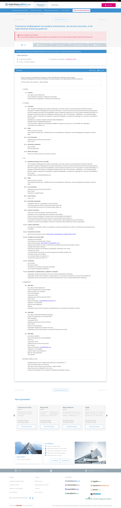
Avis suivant (102, 19)
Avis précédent (19, 19)
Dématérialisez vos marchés (42, 484)
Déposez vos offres (36, 10)
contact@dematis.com (45, 347)
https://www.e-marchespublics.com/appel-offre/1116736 (61, 234)
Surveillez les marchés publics (20, 10)
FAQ (53, 505)
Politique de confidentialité (86, 505)
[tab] (24, 44)
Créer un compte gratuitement (81, 10)
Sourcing (37, 488)
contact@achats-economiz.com (47, 300)
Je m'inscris (55, 460)
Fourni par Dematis (107, 505)
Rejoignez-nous (58, 505)
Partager (93, 70)
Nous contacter (65, 10)
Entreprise (41, 5)
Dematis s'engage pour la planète (102, 499)
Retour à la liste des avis (60, 19)
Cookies (94, 505)
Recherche (99, 505)
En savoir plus (65, 460)
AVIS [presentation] (23, 45)
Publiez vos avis (39, 481)
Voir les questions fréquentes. (24, 459)
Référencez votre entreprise (51, 10)
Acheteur (54, 5)
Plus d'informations (27, 426)
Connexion (108, 5)
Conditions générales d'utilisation (71, 505)
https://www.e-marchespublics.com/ (50, 243)
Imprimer (100, 70)
